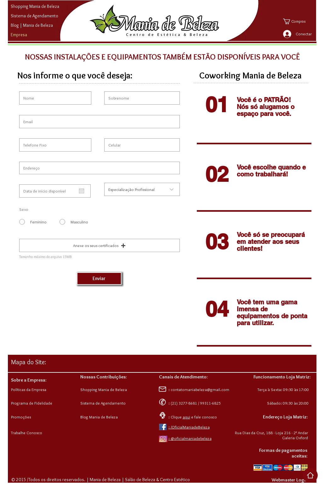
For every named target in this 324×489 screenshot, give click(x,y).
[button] (298, 21)
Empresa (19, 34)
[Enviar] (99, 278)
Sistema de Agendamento (34, 16)
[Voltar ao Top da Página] (310, 475)
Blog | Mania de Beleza (32, 25)
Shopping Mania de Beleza (35, 6)
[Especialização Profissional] (142, 189)
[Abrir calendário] (81, 190)
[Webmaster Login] (290, 480)
